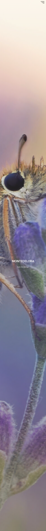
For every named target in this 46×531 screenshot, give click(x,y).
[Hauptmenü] (42, 2)
